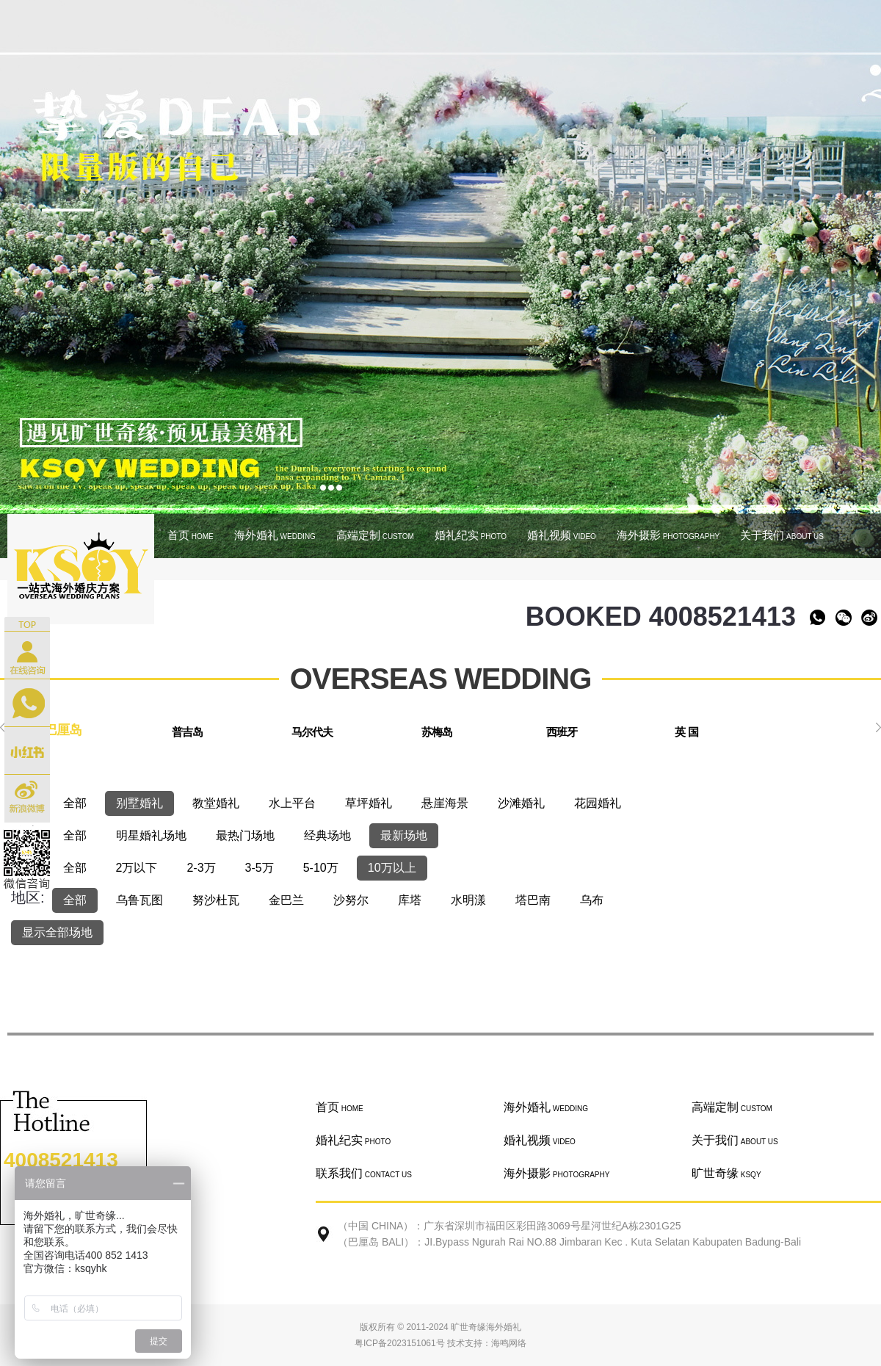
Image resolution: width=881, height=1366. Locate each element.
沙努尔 (351, 900)
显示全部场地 (57, 932)
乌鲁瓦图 (139, 900)
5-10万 (320, 867)
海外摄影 (668, 535)
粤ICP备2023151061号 (400, 1343)
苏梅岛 (436, 732)
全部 (75, 803)
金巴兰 (286, 900)
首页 (190, 535)
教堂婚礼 (215, 803)
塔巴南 (533, 900)
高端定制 (375, 535)
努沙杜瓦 (215, 900)
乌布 (591, 900)
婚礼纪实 (471, 535)
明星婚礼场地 (151, 835)
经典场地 (327, 835)
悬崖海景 (444, 803)
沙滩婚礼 (521, 803)
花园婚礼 (597, 803)
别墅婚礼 (139, 803)
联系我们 (364, 1173)
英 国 (686, 732)
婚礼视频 (561, 535)
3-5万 (259, 867)
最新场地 (403, 835)
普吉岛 (187, 732)
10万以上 (392, 867)
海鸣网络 (508, 1343)
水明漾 (468, 900)
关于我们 (782, 535)
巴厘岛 (62, 730)
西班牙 (561, 732)
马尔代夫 (312, 732)
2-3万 (200, 867)
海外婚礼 (275, 535)
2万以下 (137, 867)
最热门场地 (245, 835)
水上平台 (292, 803)
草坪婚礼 (368, 803)
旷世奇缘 (726, 1173)
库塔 (409, 900)
